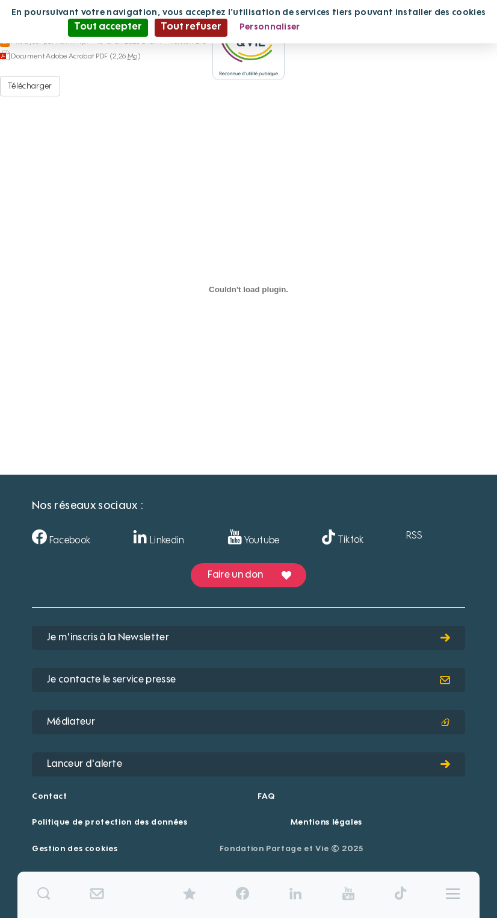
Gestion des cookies (74, 849)
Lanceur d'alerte (248, 764)
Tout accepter (108, 27)
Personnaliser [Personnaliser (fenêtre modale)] (269, 27)
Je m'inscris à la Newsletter (248, 638)
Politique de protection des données (110, 822)
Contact (49, 797)
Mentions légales (326, 822)
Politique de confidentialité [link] (371, 27)
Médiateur (248, 722)
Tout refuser (191, 27)
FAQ (266, 797)
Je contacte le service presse (248, 680)
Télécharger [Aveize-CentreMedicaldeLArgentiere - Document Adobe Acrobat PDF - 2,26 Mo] (30, 86)
